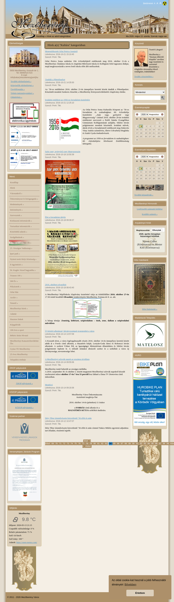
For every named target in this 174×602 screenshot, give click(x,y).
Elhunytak (156, 230)
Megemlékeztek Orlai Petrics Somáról (61, 51)
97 (160, 443)
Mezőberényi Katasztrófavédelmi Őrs (24, 342)
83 (106, 443)
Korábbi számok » (149, 214)
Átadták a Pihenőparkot (55, 79)
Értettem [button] (140, 593)
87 (122, 443)
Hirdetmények (17, 204)
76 (79, 443)
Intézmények (16, 210)
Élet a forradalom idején (55, 217)
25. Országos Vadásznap (21, 248)
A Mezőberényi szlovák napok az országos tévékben (67, 359)
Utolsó (88, 446)
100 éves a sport (17, 330)
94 (149, 443)
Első (86, 441)
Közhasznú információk (21, 220)
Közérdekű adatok (18, 231)
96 (156, 443)
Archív (14, 297)
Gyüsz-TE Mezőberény (20, 349)
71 (60, 443)
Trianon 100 (16, 275)
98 (164, 443)
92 (141, 443)
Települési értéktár (18, 359)
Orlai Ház (14, 292)
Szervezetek (16, 215)
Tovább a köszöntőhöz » (143, 76)
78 (87, 443)
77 (83, 443)
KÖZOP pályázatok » (24, 407)
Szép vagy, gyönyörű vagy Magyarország (62, 151)
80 (95, 443)
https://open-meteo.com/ (26, 542)
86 (118, 443)
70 (56, 443)
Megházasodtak (143, 230)
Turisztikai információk (21, 226)
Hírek (12, 188)
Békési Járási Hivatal (19, 335)
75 (75, 443)
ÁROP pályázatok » (24, 383)
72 (64, 443)
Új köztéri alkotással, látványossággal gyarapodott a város (69, 331)
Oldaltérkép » (16, 97)
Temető (14, 303)
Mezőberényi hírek (19, 308)
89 (129, 443)
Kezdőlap (40, 36)
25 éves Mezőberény (19, 354)
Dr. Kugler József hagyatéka (23, 270)
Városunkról (16, 193)
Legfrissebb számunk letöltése (149, 209)
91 (137, 443)
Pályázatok (15, 286)
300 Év (14, 281)
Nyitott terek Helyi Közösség (23, 259)
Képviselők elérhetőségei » (22, 85)
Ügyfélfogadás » (18, 89)
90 (133, 443)
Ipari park (15, 253)
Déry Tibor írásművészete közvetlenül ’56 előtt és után (68, 418)
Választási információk (20, 242)
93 (145, 443)
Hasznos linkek (16, 319)
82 (102, 443)
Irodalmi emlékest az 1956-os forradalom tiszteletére (67, 100)
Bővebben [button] (130, 584)
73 (68, 443)
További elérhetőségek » (21, 81)
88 (126, 443)
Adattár (13, 314)
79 (91, 443)
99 (168, 443)
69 (53, 443)
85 (114, 443)
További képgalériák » (143, 195)
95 (152, 443)
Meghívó (49, 384)
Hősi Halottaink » (149, 309)
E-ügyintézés (16, 264)
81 (98, 443)
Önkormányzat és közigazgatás (24, 199)
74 (72, 443)
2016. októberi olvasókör (55, 284)
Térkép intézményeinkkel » (22, 93)
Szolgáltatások (17, 237)
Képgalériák (15, 324)
